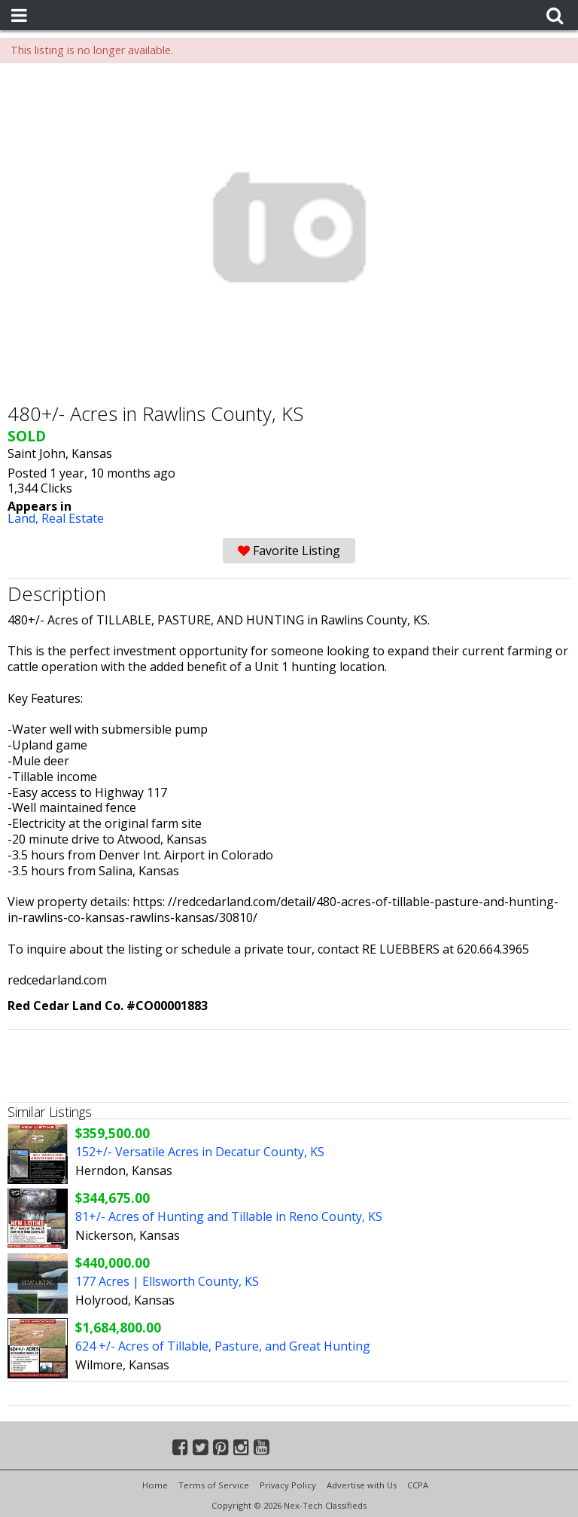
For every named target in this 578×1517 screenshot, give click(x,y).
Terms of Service (213, 1485)
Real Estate (72, 518)
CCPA (417, 1485)
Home (155, 1485)
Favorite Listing (289, 550)
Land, (24, 518)
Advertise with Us (362, 1485)
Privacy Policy (288, 1485)
